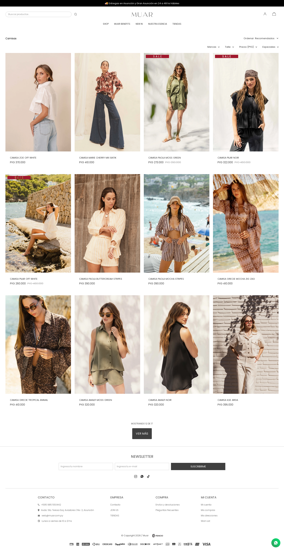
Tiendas (176, 23)
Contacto (115, 504)
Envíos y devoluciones (168, 504)
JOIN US (114, 510)
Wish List (205, 521)
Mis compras (208, 510)
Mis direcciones (209, 515)
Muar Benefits (122, 23)
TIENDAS (114, 515)
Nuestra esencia (157, 23)
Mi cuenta (206, 504)
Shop (106, 23)
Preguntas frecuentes (167, 510)
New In (139, 23)
